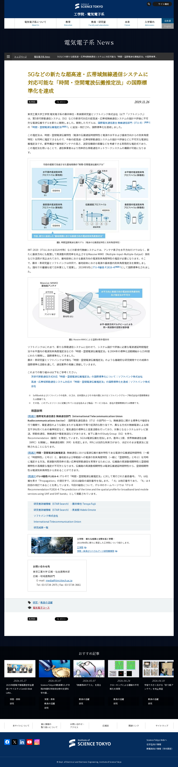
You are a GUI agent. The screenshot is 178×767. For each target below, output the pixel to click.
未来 (127, 23)
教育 (68, 23)
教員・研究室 (98, 23)
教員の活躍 (46, 602)
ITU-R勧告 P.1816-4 (107, 267)
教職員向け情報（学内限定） (160, 748)
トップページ (9, 23)
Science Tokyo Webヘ (157, 739)
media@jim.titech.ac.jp (59, 580)
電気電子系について (35, 23)
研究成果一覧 (41, 527)
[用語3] (32, 476)
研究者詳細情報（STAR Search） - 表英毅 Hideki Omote (65, 510)
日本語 (168, 20)
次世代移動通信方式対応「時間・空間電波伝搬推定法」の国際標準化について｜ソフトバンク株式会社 (87, 376)
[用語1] (32, 416)
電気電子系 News (42, 56)
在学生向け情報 (154, 744)
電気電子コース (41, 607)
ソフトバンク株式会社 (46, 515)
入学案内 (150, 23)
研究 (35, 602)
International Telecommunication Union (57, 521)
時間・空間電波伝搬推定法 (50, 127)
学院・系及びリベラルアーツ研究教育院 (95, 550)
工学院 (80, 547)
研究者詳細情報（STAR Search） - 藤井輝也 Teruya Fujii (65, 503)
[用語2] (32, 452)
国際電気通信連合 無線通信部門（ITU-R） (124, 122)
